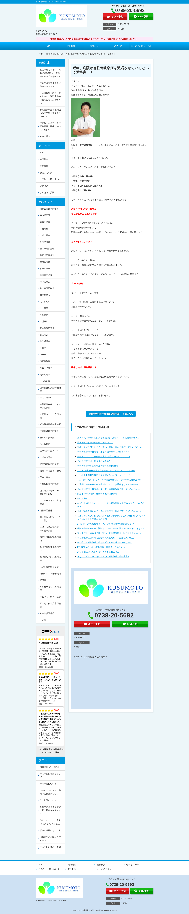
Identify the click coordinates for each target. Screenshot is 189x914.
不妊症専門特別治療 (49, 567)
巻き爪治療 (45, 444)
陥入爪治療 (45, 341)
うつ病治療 (45, 381)
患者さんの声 (46, 172)
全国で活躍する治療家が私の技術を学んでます (50, 810)
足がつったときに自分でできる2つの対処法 (50, 822)
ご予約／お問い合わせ (141, 46)
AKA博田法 (45, 215)
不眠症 (43, 348)
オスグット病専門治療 (50, 597)
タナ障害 (44, 308)
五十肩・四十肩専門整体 (50, 605)
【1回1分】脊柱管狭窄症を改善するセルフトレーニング (103, 475)
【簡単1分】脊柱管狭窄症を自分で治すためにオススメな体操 (106, 470)
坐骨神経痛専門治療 (49, 431)
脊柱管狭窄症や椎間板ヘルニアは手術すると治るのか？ (103, 452)
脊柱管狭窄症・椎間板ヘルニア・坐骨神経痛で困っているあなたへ (108, 489)
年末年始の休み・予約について (50, 848)
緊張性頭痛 (45, 222)
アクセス (118, 46)
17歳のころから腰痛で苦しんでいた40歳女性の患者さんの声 (106, 524)
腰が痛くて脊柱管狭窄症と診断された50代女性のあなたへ (104, 542)
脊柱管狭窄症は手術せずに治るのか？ (95, 461)
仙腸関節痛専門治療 (49, 209)
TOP (47, 46)
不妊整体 (44, 315)
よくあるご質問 (47, 192)
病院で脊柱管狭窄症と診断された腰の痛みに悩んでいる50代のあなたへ (111, 528)
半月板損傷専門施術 (49, 484)
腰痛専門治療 (46, 275)
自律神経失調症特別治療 (50, 389)
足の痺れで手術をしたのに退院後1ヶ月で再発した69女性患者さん (108, 438)
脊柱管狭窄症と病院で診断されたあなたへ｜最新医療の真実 (105, 538)
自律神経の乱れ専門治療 (50, 559)
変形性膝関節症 (47, 613)
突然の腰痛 (45, 242)
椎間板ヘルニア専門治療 (50, 416)
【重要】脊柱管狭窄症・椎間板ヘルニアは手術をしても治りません (108, 484)
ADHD (43, 355)
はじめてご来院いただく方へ (50, 838)
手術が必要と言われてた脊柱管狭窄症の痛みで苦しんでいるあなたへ (109, 511)
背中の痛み (45, 282)
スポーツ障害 (46, 457)
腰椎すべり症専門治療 (50, 471)
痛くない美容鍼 (47, 437)
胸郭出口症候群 (47, 255)
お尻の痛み (45, 295)
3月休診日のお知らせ (50, 767)
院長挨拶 (71, 46)
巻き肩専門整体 (47, 328)
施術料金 (94, 46)
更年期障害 (45, 374)
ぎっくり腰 (45, 268)
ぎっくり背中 (46, 398)
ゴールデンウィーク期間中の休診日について (50, 792)
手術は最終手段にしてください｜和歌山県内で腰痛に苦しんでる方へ (109, 447)
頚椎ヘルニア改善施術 (50, 574)
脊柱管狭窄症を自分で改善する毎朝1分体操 (97, 466)
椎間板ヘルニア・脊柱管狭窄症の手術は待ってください (103, 456)
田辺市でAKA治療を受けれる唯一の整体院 (97, 494)
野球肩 (43, 580)
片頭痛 (43, 620)
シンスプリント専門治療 (50, 589)
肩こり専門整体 (47, 248)
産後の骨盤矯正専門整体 (50, 549)
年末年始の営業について (50, 775)
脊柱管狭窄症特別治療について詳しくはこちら (111, 414)
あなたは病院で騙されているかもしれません (98, 552)
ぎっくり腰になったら (50, 830)
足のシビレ (45, 301)
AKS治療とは (83, 498)
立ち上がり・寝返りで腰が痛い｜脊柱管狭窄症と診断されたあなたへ (109, 533)
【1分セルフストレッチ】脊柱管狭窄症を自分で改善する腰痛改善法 (109, 480)
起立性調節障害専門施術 (50, 539)
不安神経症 (45, 361)
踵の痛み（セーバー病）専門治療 (49, 492)
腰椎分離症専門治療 (49, 464)
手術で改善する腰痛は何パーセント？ (95, 442)
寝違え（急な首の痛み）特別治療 (49, 529)
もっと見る (45, 136)
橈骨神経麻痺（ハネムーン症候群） (50, 406)
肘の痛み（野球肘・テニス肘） (50, 519)
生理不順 (44, 321)
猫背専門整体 (46, 510)
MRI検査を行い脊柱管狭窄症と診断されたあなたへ (101, 547)
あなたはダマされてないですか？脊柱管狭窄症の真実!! (103, 556)
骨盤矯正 (44, 229)
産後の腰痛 (45, 262)
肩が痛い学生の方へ (49, 451)
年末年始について (48, 784)
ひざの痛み (45, 235)
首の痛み (44, 335)
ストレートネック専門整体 (50, 502)
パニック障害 (46, 368)
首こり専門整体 (47, 288)
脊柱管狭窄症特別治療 (54, 54)
